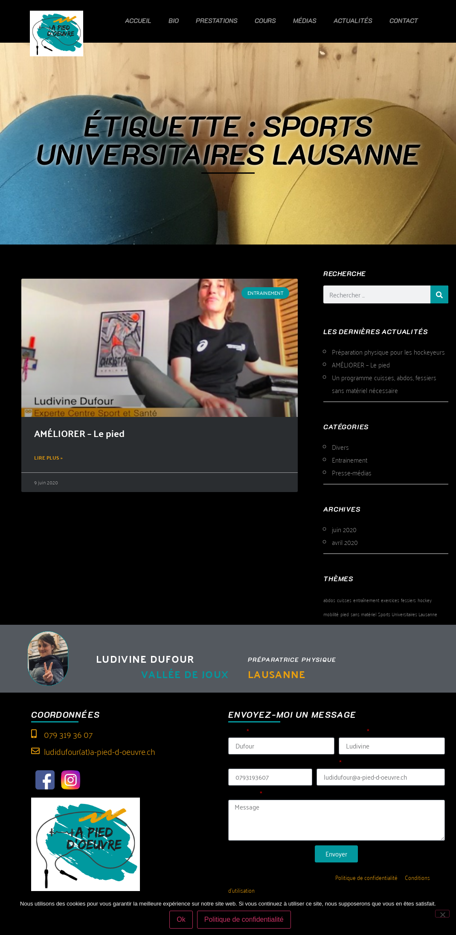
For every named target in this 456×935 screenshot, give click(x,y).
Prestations (217, 20)
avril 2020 (345, 542)
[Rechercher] (439, 294)
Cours (265, 20)
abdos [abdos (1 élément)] (329, 599)
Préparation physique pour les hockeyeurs (388, 352)
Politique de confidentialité (366, 877)
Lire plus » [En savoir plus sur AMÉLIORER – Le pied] (48, 457)
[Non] (442, 914)
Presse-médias (352, 472)
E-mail (327, 764)
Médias (305, 20)
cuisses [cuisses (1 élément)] (344, 599)
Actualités (353, 20)
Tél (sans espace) (255, 764)
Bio (173, 20)
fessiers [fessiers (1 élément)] (408, 599)
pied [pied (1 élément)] (344, 613)
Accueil (138, 20)
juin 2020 (344, 529)
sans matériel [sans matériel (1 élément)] (363, 613)
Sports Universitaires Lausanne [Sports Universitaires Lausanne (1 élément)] (407, 613)
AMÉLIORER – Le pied (79, 433)
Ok (181, 919)
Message (243, 795)
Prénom (352, 732)
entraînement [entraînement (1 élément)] (366, 599)
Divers (340, 447)
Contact (403, 20)
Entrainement (349, 460)
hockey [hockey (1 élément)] (425, 599)
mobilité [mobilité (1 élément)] (331, 613)
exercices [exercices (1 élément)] (390, 599)
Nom (236, 732)
